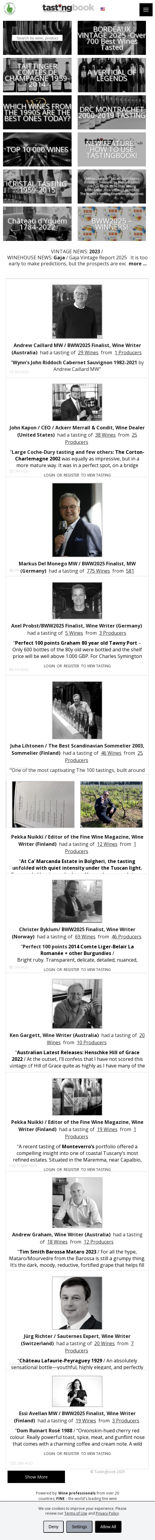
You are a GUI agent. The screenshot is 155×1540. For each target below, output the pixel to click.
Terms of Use (75, 1513)
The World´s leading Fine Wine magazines (111, 193)
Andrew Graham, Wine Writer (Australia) (61, 1234)
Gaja (59, 257)
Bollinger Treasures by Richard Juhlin (112, 182)
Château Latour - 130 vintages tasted (111, 178)
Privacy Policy (107, 1513)
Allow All (108, 1526)
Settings (79, 1526)
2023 (94, 251)
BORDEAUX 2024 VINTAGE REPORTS (112, 189)
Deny (54, 1526)
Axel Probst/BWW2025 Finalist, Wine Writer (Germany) (76, 625)
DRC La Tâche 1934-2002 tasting (112, 186)
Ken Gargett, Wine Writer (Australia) (54, 1035)
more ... (137, 263)
